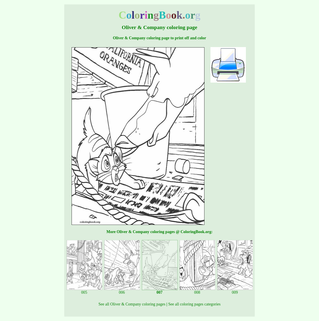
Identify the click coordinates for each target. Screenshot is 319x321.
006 (122, 291)
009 (235, 291)
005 (84, 291)
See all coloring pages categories (194, 304)
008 (197, 291)
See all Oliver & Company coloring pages (132, 304)
